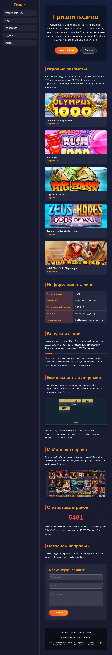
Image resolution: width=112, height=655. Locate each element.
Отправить (58, 612)
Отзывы (8, 43)
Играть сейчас (66, 50)
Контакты (87, 638)
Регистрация (11, 28)
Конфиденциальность (81, 633)
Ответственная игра (70, 638)
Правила (63, 633)
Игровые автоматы (14, 13)
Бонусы (8, 20)
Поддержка (10, 35)
